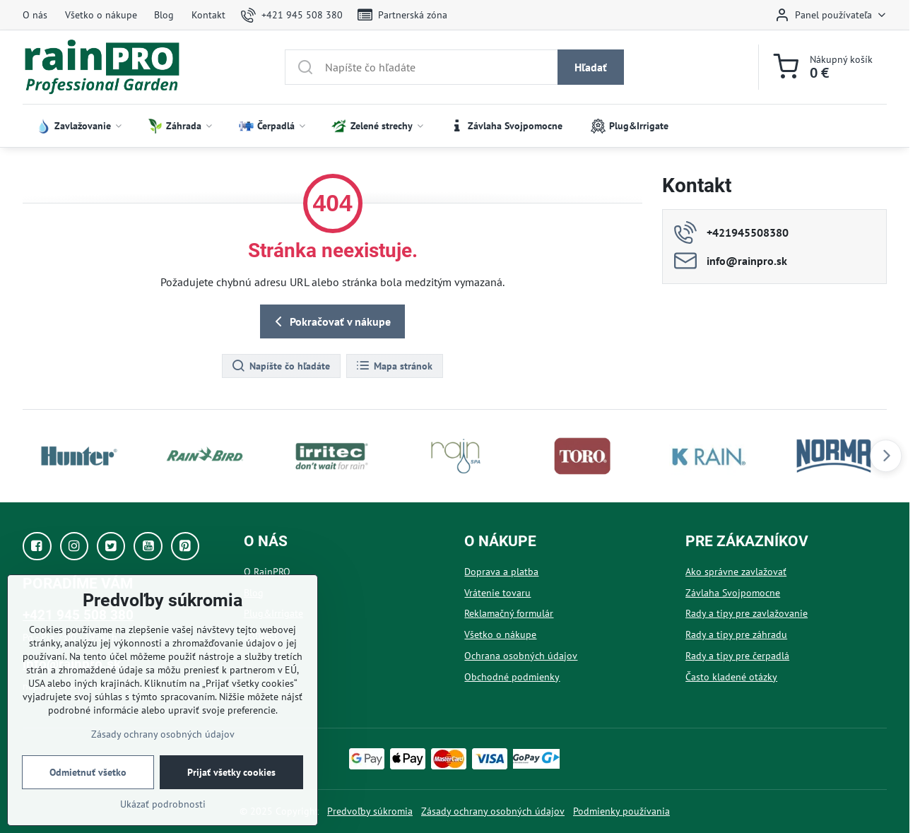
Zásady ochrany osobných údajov (493, 811)
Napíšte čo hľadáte (280, 366)
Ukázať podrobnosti (163, 804)
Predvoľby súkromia (370, 811)
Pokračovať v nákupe (330, 321)
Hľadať (590, 67)
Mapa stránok (393, 366)
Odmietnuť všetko (87, 772)
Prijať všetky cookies (231, 772)
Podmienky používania (621, 811)
